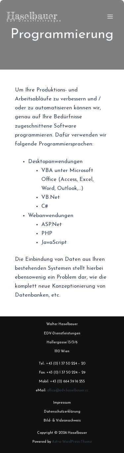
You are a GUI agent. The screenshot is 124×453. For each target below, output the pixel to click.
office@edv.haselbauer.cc (67, 390)
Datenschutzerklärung (62, 412)
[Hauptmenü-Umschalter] (110, 16)
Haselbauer (32, 16)
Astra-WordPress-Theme (72, 442)
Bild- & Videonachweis (62, 421)
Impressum (62, 403)
